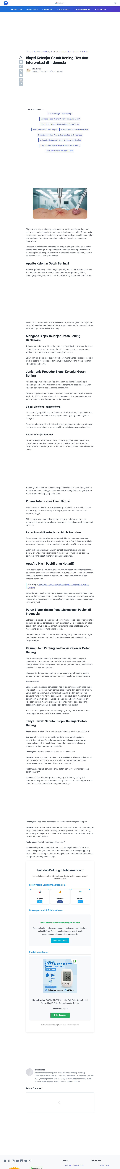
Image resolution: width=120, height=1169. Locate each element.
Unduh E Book (103, 1167)
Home (66, 1167)
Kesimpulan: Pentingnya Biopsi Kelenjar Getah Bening (60, 142)
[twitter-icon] (9, 1163)
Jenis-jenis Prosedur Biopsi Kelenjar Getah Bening (60, 126)
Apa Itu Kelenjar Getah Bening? (60, 116)
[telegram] (21, 77)
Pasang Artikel (79, 1167)
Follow (40, 904)
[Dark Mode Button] (115, 3)
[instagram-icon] (13, 1163)
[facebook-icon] (5, 1163)
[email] (21, 86)
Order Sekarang (60, 1017)
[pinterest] (21, 82)
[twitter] (21, 68)
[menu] (6, 3)
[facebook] (21, 64)
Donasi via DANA (60, 942)
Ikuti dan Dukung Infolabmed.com (60, 153)
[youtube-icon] (17, 1163)
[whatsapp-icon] (30, 1163)
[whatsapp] (21, 73)
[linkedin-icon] (21, 1163)
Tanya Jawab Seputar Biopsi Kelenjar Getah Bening (60, 148)
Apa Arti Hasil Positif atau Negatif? (74, 131)
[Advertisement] (60, 31)
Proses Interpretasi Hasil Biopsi (45, 131)
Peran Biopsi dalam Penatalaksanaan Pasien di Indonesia (60, 137)
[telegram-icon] (25, 1163)
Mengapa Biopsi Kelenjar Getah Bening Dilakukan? (60, 121)
